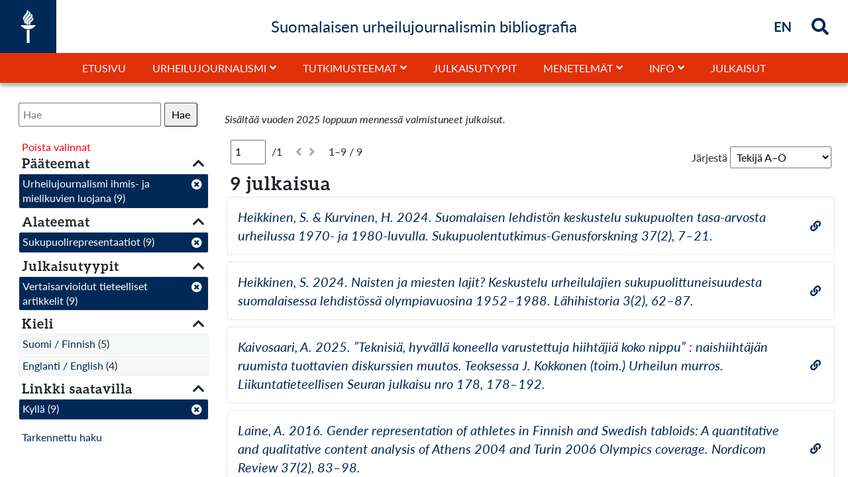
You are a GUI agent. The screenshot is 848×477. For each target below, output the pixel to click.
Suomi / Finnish (59, 343)
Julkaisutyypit (475, 68)
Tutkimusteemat (350, 68)
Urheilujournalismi (209, 68)
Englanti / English (63, 365)
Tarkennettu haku (62, 437)
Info (661, 68)
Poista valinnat (56, 146)
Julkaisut (738, 68)
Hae (181, 114)
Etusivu (104, 68)
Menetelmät (578, 68)
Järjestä (709, 157)
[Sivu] (248, 152)
